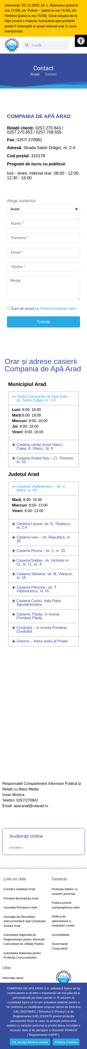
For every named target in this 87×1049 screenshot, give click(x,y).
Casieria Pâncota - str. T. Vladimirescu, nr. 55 (36, 589)
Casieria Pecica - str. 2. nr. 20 (40, 551)
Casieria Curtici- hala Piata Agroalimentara (38, 602)
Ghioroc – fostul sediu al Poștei (42, 641)
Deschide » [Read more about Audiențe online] (16, 848)
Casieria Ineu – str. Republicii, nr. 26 (43, 539)
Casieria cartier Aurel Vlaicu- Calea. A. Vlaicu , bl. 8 (39, 446)
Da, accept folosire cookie (30, 1042)
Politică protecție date (58, 309)
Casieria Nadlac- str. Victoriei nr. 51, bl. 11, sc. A (42, 562)
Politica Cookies (66, 1042)
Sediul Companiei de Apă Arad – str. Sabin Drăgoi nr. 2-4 (43, 398)
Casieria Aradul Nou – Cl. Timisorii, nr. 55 (45, 460)
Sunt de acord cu (43, 309)
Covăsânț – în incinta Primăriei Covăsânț (41, 629)
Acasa (35, 74)
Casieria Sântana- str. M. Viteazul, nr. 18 (44, 576)
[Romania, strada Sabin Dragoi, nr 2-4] (43, 712)
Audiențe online (26, 836)
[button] (81, 41)
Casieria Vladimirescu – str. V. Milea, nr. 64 (41, 488)
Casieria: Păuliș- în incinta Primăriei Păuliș (37, 616)
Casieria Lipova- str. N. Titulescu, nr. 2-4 (43, 525)
